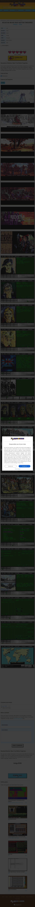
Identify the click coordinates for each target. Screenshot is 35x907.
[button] (17, 469)
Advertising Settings (12, 461)
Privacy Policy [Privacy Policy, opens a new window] (20, 462)
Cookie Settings (13, 462)
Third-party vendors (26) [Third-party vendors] (16, 454)
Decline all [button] (10, 466)
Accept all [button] (24, 466)
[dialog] (17, 453)
